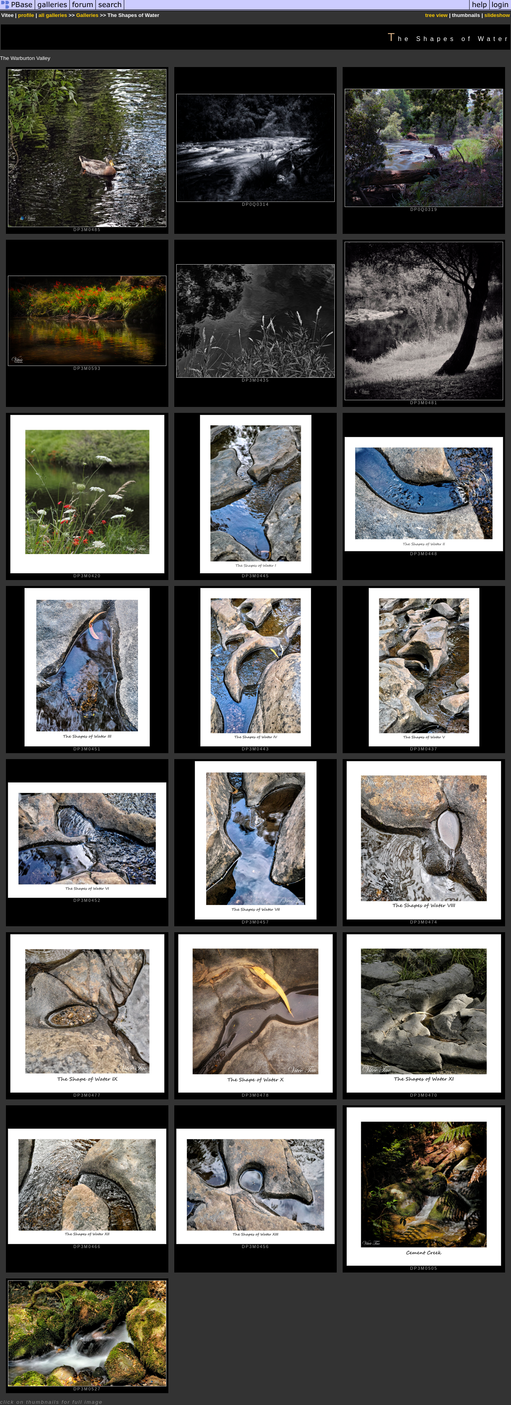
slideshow (497, 15)
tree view (436, 15)
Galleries (87, 15)
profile (26, 15)
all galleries (53, 15)
